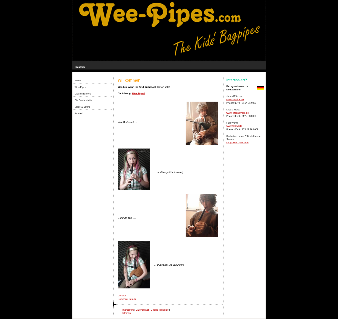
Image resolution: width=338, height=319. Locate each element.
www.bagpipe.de (235, 99)
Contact (122, 295)
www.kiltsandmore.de (237, 112)
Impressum (128, 309)
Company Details (127, 299)
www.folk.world (234, 126)
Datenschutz (142, 309)
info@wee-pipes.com (237, 142)
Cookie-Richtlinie (160, 309)
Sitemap (126, 313)
